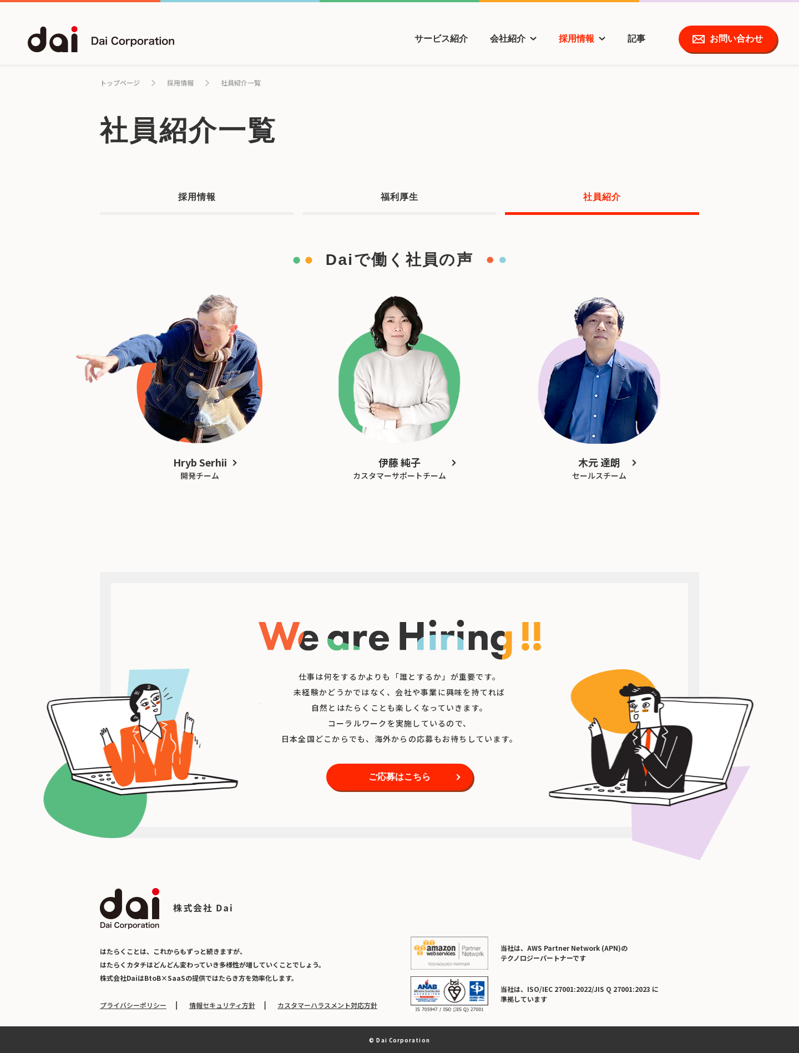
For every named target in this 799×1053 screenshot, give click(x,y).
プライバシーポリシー (133, 1005)
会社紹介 (507, 38)
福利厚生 (399, 197)
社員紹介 (602, 197)
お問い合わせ (736, 38)
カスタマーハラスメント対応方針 (327, 1005)
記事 (636, 38)
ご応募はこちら (399, 776)
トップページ (120, 82)
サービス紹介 (441, 38)
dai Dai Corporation (101, 39)
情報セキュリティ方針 (222, 1005)
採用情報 (576, 38)
